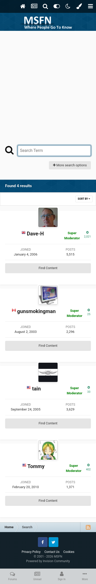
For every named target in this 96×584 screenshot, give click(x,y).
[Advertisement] (48, 81)
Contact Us (51, 552)
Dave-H (35, 234)
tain (36, 389)
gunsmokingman (36, 311)
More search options (70, 165)
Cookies (68, 552)
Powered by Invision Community (48, 561)
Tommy (36, 466)
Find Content (48, 268)
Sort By (84, 198)
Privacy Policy (31, 552)
